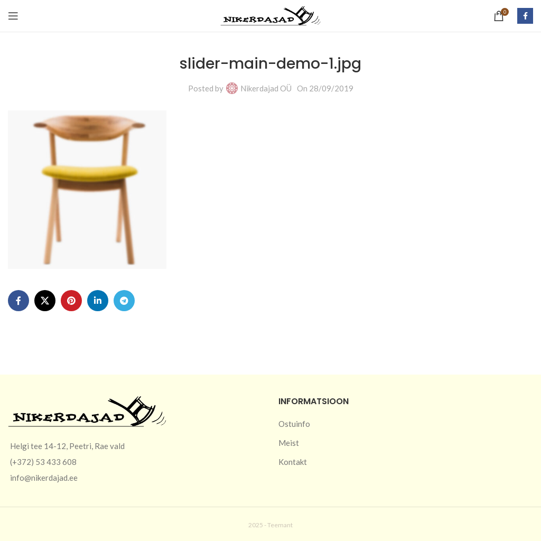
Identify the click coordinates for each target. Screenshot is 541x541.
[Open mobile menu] (13, 15)
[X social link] (44, 300)
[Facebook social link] (525, 16)
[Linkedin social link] (97, 300)
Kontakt (292, 462)
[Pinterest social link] (71, 300)
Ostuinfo (294, 423)
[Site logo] (270, 15)
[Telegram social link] (124, 300)
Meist (288, 442)
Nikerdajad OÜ (266, 88)
